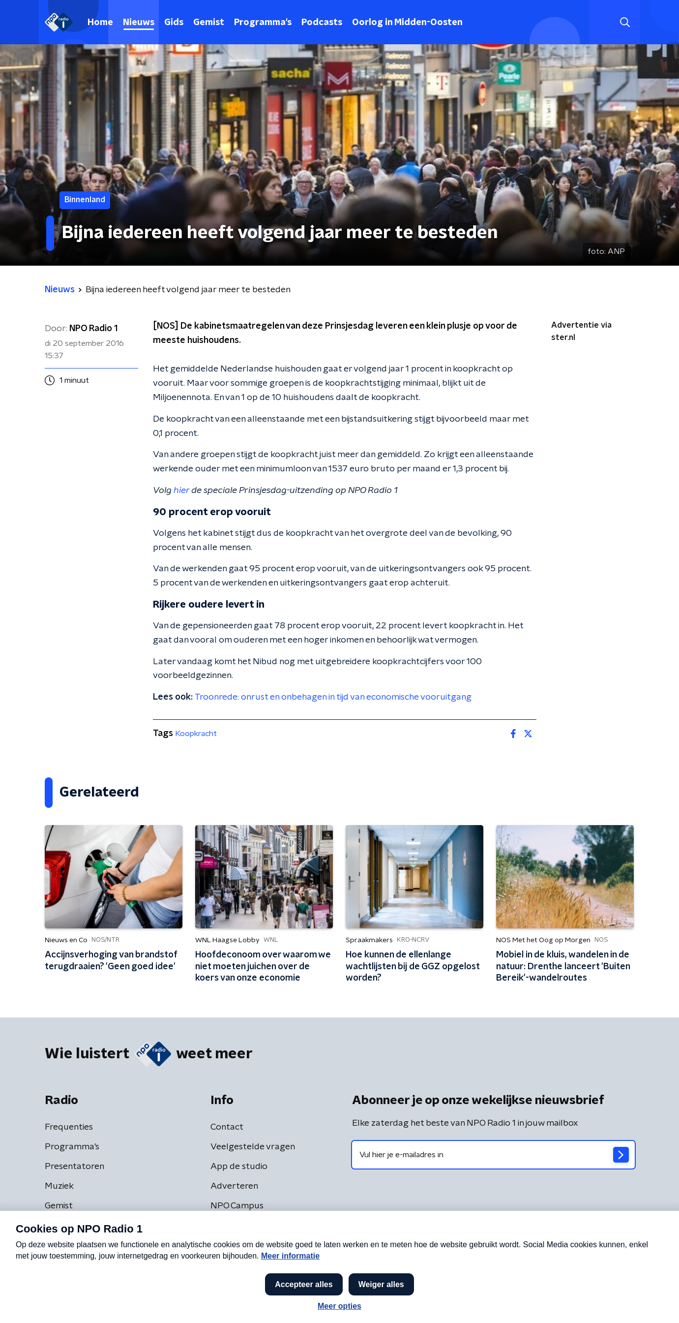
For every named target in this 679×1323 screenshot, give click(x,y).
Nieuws (138, 22)
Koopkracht (196, 734)
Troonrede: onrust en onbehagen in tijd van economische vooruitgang (333, 697)
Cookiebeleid (591, 1261)
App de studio (238, 1166)
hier (181, 490)
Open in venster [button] (635, 1302)
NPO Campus (237, 1205)
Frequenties (69, 1127)
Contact (226, 1127)
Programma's (263, 22)
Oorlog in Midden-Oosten (407, 22)
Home (100, 22)
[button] (304, 1302)
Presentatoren (74, 1166)
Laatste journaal (529, 1302)
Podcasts (321, 22)
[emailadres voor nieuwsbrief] (493, 1155)
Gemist (208, 22)
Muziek (59, 1186)
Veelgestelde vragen (252, 1146)
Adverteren (234, 1186)
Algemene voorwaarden (88, 1260)
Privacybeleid (160, 1260)
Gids (173, 22)
